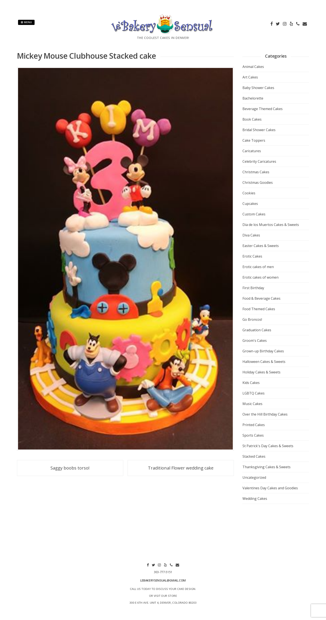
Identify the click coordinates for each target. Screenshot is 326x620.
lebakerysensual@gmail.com (163, 580)
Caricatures (251, 151)
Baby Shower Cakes (258, 87)
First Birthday (253, 287)
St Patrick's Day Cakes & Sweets (267, 446)
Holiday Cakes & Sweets (261, 372)
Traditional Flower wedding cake (180, 468)
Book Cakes (252, 119)
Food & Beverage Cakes (261, 298)
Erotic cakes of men (258, 266)
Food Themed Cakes (258, 309)
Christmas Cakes (255, 172)
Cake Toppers (253, 140)
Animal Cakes (253, 66)
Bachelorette (252, 98)
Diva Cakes (251, 235)
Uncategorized (254, 477)
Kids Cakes (251, 382)
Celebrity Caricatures (259, 161)
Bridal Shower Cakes (259, 129)
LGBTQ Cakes (253, 393)
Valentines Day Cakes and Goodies (270, 488)
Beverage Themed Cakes (262, 108)
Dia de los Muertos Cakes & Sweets (270, 224)
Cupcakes (250, 203)
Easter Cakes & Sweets (260, 245)
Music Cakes (252, 403)
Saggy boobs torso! (70, 468)
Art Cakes (250, 77)
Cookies (248, 193)
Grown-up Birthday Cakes (263, 351)
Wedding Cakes (254, 498)
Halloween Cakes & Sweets (263, 361)
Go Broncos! (252, 319)
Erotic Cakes (252, 256)
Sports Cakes (253, 435)
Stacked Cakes (253, 456)
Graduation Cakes (256, 330)
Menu (26, 22)
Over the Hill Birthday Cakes (265, 414)
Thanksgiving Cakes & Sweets (266, 467)
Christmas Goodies (257, 182)
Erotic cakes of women (260, 277)
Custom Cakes (253, 214)
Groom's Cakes (254, 340)
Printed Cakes (253, 424)
